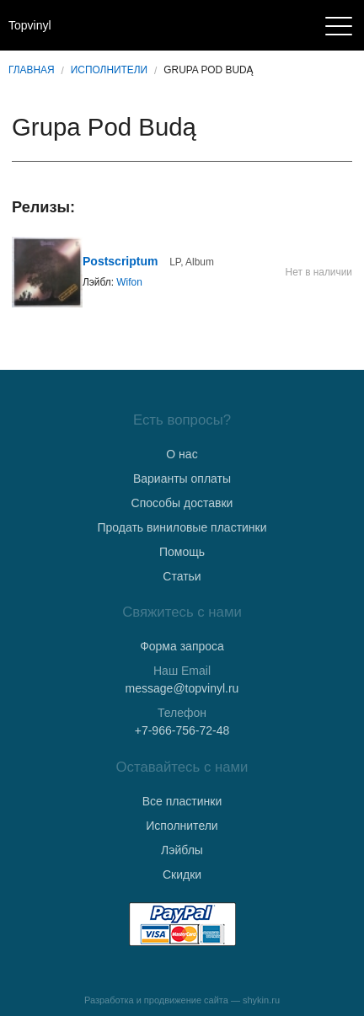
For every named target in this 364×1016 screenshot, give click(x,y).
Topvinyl (29, 25)
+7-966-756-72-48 (182, 730)
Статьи (182, 576)
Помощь (182, 552)
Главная (31, 70)
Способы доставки (182, 503)
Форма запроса (182, 646)
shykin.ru (261, 1000)
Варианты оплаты (182, 478)
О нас (181, 454)
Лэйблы (182, 850)
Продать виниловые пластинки (181, 527)
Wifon (129, 282)
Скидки (182, 874)
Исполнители (109, 70)
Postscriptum (120, 261)
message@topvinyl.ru (182, 688)
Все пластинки (182, 801)
